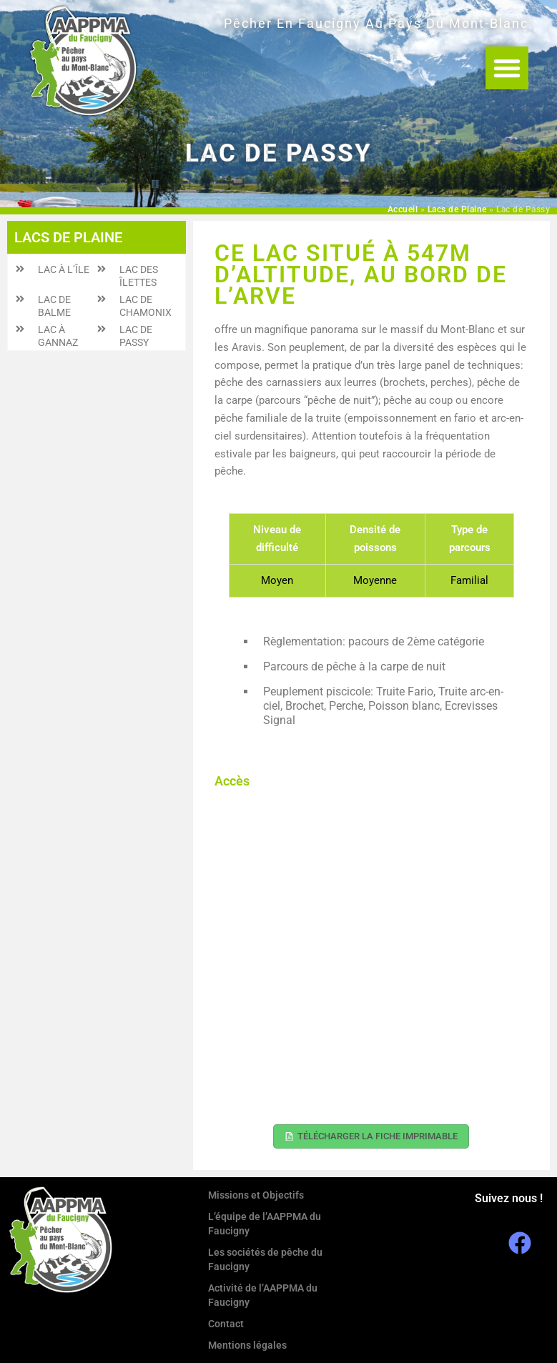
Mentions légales (247, 1345)
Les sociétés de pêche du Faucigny (265, 1259)
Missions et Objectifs (256, 1195)
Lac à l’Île (63, 269)
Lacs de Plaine (457, 209)
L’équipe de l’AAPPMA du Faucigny (264, 1223)
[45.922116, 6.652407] (371, 956)
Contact (226, 1323)
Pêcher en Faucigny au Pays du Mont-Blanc (376, 23)
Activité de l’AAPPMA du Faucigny (262, 1295)
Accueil (403, 209)
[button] (506, 67)
